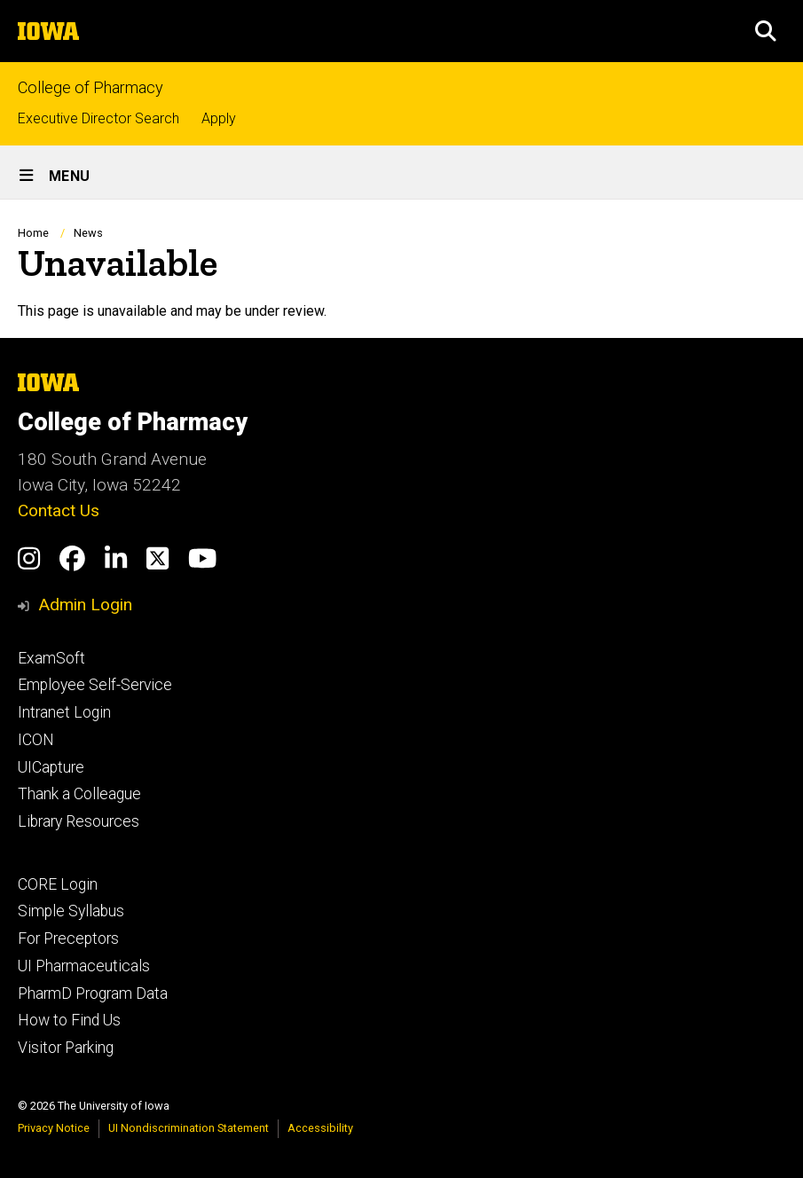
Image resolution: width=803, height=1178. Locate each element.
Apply (218, 118)
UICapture (51, 767)
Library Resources (78, 821)
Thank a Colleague (79, 794)
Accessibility (320, 1128)
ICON (36, 740)
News (88, 233)
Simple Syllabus (71, 911)
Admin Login (85, 604)
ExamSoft (51, 658)
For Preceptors (68, 938)
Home (33, 233)
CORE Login (58, 884)
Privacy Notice (54, 1128)
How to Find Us (69, 1020)
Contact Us (58, 510)
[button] (765, 31)
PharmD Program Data (93, 993)
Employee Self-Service (95, 685)
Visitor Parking (66, 1047)
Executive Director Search (98, 118)
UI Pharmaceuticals (84, 966)
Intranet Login (64, 712)
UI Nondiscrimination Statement (188, 1128)
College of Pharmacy (90, 88)
